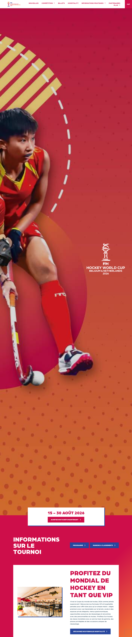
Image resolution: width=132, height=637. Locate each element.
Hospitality (73, 3)
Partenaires (114, 3)
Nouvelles (34, 3)
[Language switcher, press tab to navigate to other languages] (128, 4)
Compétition (48, 3)
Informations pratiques (94, 3)
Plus (117, 5)
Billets (61, 3)
